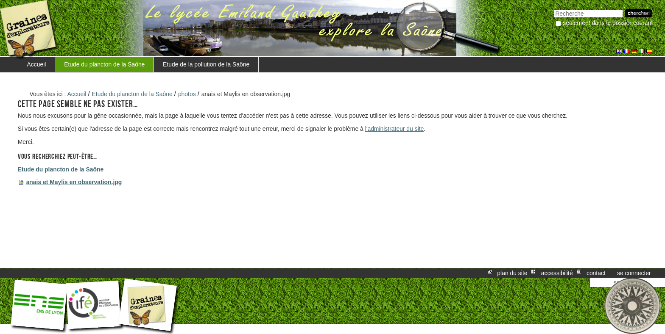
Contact (596, 273)
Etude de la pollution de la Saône (206, 64)
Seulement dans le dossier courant (608, 22)
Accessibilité (557, 273)
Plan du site (512, 273)
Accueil (36, 64)
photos (187, 94)
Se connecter (634, 273)
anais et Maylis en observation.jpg (74, 182)
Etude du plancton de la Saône (104, 64)
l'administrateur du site (394, 128)
